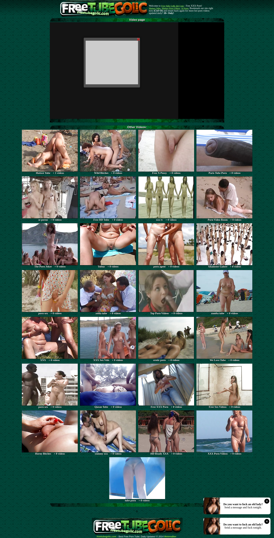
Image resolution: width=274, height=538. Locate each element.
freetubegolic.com (106, 536)
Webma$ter (170, 536)
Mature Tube (155, 8)
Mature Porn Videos (171, 8)
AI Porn (185, 8)
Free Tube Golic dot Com (172, 6)
